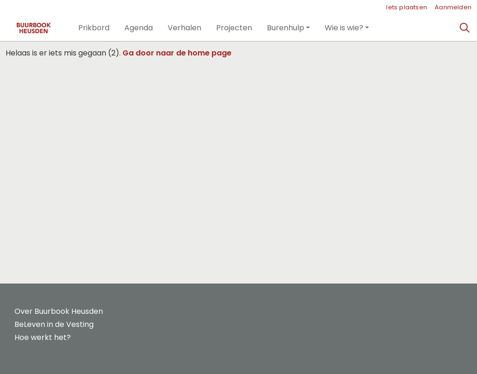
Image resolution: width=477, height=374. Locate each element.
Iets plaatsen (406, 7)
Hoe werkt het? (42, 337)
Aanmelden (453, 7)
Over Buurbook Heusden (58, 311)
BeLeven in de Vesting (54, 324)
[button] (94, 28)
